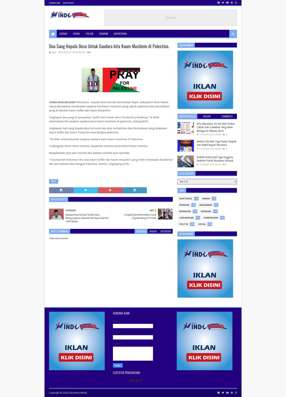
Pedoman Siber (54, 2)
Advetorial (185, 198)
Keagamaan (205, 205)
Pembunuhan (211, 218)
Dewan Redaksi (68, 2)
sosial (202, 224)
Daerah (63, 33)
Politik (89, 33)
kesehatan (185, 211)
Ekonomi (103, 33)
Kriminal (206, 211)
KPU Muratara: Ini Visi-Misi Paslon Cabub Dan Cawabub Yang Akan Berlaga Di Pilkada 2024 (216, 127)
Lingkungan (186, 218)
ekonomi (184, 205)
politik (183, 224)
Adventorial (120, 33)
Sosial (76, 33)
